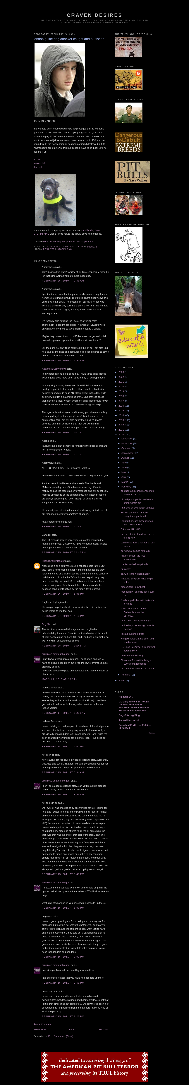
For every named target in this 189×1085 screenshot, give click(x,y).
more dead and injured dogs (136, 620)
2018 (121, 396)
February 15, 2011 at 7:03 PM (63, 956)
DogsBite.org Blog (129, 715)
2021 (121, 381)
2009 (121, 680)
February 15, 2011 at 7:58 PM (63, 982)
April (124, 477)
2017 (121, 401)
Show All (152, 733)
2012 (121, 425)
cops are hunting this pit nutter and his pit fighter (68, 241)
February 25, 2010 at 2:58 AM (63, 280)
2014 (121, 415)
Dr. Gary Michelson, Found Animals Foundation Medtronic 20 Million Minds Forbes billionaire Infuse (134, 706)
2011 (121, 429)
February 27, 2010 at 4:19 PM (63, 616)
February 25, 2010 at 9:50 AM (63, 360)
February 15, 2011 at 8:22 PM (63, 1016)
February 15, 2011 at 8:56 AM (63, 794)
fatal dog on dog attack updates (137, 507)
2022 (121, 377)
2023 (121, 372)
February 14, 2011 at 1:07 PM (63, 746)
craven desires (95, 15)
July (123, 462)
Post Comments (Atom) (60, 1036)
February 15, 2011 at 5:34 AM (63, 772)
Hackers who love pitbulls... (135, 564)
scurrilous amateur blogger (56, 654)
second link (40, 163)
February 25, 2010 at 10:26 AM (64, 432)
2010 (121, 434)
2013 (121, 420)
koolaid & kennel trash (132, 633)
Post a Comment (42, 1024)
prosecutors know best (133, 587)
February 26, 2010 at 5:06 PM (63, 593)
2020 (121, 386)
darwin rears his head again (135, 573)
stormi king (64, 249)
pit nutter (49, 249)
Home (72, 1029)
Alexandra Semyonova (54, 368)
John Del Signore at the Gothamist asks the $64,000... (133, 612)
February (126, 486)
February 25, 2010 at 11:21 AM (64, 454)
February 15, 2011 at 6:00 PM (63, 907)
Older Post (103, 1029)
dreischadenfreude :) (132, 655)
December (127, 438)
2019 (121, 391)
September (127, 453)
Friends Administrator (53, 560)
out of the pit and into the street (137, 668)
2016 (121, 405)
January (126, 674)
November (127, 443)
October (126, 448)
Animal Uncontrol (129, 720)
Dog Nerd (47, 624)
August (125, 457)
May (124, 472)
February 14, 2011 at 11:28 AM (64, 713)
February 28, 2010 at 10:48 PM (64, 645)
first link (38, 159)
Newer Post (40, 1029)
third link (38, 167)
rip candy (125, 569)
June (124, 467)
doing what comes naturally (135, 551)
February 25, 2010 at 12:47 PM (64, 552)
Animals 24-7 (126, 696)
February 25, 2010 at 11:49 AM (64, 526)
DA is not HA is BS (130, 529)
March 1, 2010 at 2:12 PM (60, 679)
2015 (121, 410)
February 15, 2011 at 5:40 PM (63, 874)
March (125, 481)
